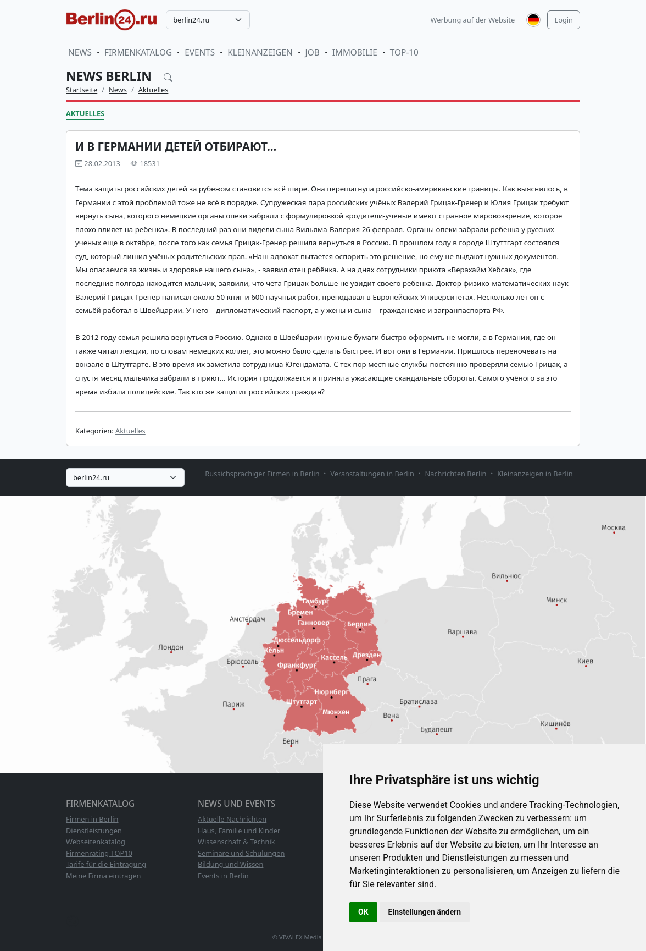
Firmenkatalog (138, 52)
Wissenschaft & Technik (236, 841)
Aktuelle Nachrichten (232, 819)
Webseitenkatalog (95, 841)
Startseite (81, 90)
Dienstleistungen (94, 830)
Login (563, 20)
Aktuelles (153, 90)
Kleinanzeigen (259, 52)
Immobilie (354, 52)
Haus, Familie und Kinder (239, 830)
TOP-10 (404, 52)
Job (312, 52)
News (80, 52)
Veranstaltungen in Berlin (372, 474)
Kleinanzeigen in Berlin (534, 474)
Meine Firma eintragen (103, 876)
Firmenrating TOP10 (99, 853)
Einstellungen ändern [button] (424, 912)
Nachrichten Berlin (456, 474)
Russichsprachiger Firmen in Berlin (262, 474)
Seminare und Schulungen (241, 853)
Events (200, 52)
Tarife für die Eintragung (106, 864)
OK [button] (363, 912)
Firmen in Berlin (92, 819)
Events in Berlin (223, 876)
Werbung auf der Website (473, 20)
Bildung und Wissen (230, 864)
